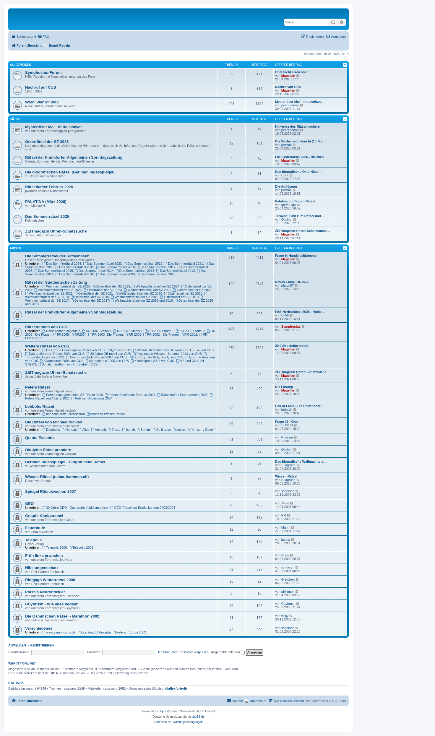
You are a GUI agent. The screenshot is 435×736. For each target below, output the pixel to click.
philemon (288, 591)
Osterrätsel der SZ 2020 (183, 293)
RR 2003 (133, 334)
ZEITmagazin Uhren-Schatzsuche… (302, 372)
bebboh (286, 409)
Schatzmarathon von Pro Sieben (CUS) (68, 364)
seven (179, 429)
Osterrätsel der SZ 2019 (90, 297)
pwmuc (286, 145)
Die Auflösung (286, 186)
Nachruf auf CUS (40, 87)
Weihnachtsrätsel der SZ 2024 (155, 286)
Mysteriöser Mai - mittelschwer (53, 127)
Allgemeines (20, 64)
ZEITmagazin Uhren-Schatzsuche (56, 231)
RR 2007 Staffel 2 (127, 331)
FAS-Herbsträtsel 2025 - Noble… (300, 311)
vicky (284, 616)
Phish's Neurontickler (45, 592)
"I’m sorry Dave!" (201, 429)
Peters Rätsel (37, 387)
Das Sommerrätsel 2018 (115, 267)
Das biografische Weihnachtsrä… (301, 461)
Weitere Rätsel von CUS (47, 346)
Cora (284, 175)
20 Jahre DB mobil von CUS (108, 353)
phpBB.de (197, 716)
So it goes (161, 429)
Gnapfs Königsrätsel (44, 516)
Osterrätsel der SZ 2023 (102, 290)
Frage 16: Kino (286, 421)
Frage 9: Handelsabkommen (297, 255)
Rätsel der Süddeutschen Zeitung (56, 282)
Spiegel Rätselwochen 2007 (50, 491)
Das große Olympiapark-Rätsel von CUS (73, 350)
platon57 (287, 285)
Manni (285, 527)
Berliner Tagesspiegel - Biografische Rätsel (65, 462)
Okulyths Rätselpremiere (48, 450)
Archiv (15, 248)
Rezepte (103, 632)
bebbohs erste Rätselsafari (63, 414)
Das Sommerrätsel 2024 (61, 263)
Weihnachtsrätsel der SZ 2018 (134, 297)
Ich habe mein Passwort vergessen (183, 652)
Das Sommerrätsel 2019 (74, 267)
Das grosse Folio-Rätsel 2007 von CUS (96, 357)
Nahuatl (69, 429)
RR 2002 (189, 334)
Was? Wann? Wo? (42, 102)
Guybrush (288, 603)
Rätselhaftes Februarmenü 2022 (182, 395)
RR (283, 515)
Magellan (288, 75)
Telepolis (33, 540)
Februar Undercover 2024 (92, 398)
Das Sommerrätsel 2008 (156, 274)
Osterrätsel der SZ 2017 (90, 300)
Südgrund (288, 465)
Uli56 (285, 315)
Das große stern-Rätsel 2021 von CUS (55, 353)
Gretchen (288, 579)
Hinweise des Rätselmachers (297, 126)
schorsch (287, 491)
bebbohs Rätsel (39, 406)
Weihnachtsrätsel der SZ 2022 (147, 290)
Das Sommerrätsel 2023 (102, 263)
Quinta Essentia (40, 438)
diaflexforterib (176, 688)
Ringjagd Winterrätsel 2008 (50, 580)
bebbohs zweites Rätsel (106, 414)
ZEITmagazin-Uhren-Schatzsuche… (302, 231)
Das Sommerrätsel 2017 (156, 267)
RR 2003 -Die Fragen (105, 334)
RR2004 (78, 334)
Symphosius (291, 326)
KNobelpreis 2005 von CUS (107, 361)
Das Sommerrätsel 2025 (47, 216)
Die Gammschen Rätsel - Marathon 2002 (62, 616)
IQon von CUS (118, 350)
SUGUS (287, 425)
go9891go (288, 205)
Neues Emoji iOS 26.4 (292, 282)
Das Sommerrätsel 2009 (115, 274)
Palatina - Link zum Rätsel (295, 201)
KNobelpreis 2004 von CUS (152, 361)
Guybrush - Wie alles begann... (53, 604)
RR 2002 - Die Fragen (160, 334)
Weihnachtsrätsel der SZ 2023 (58, 290)
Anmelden (17, 645)
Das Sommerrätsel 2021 (183, 263)
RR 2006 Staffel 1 (159, 331)
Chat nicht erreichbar (291, 72)
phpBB (163, 711)
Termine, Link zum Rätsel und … (300, 216)
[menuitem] (43, 36)
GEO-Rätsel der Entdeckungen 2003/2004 (142, 507)
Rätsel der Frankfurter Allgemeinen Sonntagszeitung (73, 157)
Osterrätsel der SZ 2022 (192, 290)
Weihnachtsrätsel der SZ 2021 (49, 293)
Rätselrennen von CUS (46, 327)
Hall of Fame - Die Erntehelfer (297, 406)
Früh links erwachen (44, 555)
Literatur (85, 632)
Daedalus (51, 429)
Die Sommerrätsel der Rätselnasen (57, 256)
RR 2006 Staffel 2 (190, 331)
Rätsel (16, 119)
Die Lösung (284, 387)
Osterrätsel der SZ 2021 (93, 293)
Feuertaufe (35, 528)
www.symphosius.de (59, 632)
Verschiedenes (38, 628)
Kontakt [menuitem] (234, 700)
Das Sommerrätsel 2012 (175, 270)
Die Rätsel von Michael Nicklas (53, 422)
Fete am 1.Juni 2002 (129, 632)
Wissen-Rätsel (286, 476)
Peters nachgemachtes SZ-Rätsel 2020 (72, 395)
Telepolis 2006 (54, 547)
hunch (128, 429)
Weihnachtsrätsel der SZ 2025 (66, 286)
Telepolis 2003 (81, 547)
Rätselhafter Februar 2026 (49, 187)
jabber (285, 539)
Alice (83, 429)
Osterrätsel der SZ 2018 (179, 297)
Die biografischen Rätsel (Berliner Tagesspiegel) (69, 172)
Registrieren (42, 645)
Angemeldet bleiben (227, 652)
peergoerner (290, 105)
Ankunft (98, 429)
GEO (29, 503)
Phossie (287, 437)
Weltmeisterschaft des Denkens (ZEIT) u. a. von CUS (173, 350)
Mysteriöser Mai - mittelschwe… (299, 101)
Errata (114, 429)
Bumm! (144, 429)
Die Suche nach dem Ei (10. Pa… (300, 141)
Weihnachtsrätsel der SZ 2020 (138, 293)
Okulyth (286, 219)
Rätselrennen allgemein (61, 331)
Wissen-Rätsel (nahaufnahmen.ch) (57, 477)
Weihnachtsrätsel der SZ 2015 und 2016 (142, 300)
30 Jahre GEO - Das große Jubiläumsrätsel (75, 507)
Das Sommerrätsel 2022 (143, 263)
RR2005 (61, 334)
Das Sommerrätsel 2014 (94, 270)
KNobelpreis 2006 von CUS (61, 361)
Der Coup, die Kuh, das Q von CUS (156, 357)
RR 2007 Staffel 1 (96, 331)
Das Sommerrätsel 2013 (135, 270)
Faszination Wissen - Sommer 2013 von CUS (167, 353)
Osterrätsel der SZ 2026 (47, 141)
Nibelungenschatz (42, 568)
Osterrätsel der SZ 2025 (111, 286)
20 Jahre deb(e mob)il (292, 345)
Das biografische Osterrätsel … (299, 171)
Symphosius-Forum (43, 72)
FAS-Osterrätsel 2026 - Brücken (299, 157)
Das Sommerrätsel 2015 (53, 270)
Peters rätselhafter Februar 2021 (130, 395)
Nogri (285, 555)
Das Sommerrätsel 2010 (74, 274)
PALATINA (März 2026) (45, 201)
